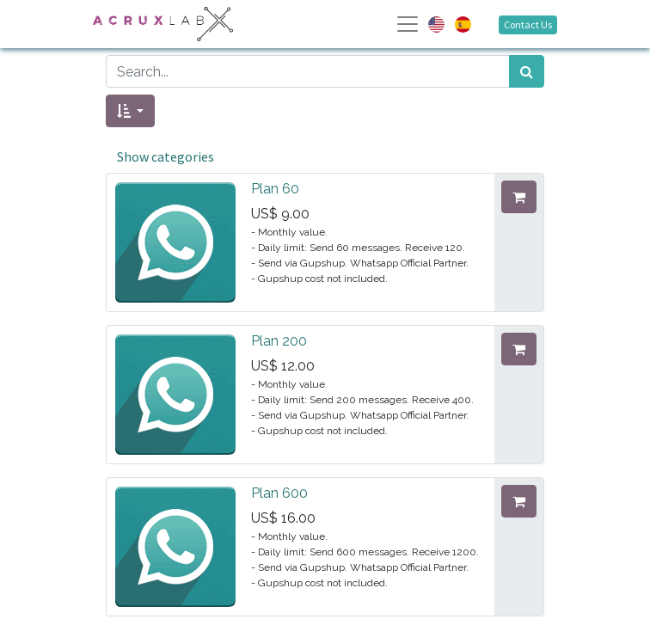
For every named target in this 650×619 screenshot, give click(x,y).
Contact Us (528, 24)
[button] (130, 111)
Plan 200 (279, 341)
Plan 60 (275, 189)
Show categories (165, 156)
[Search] (526, 71)
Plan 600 (279, 493)
